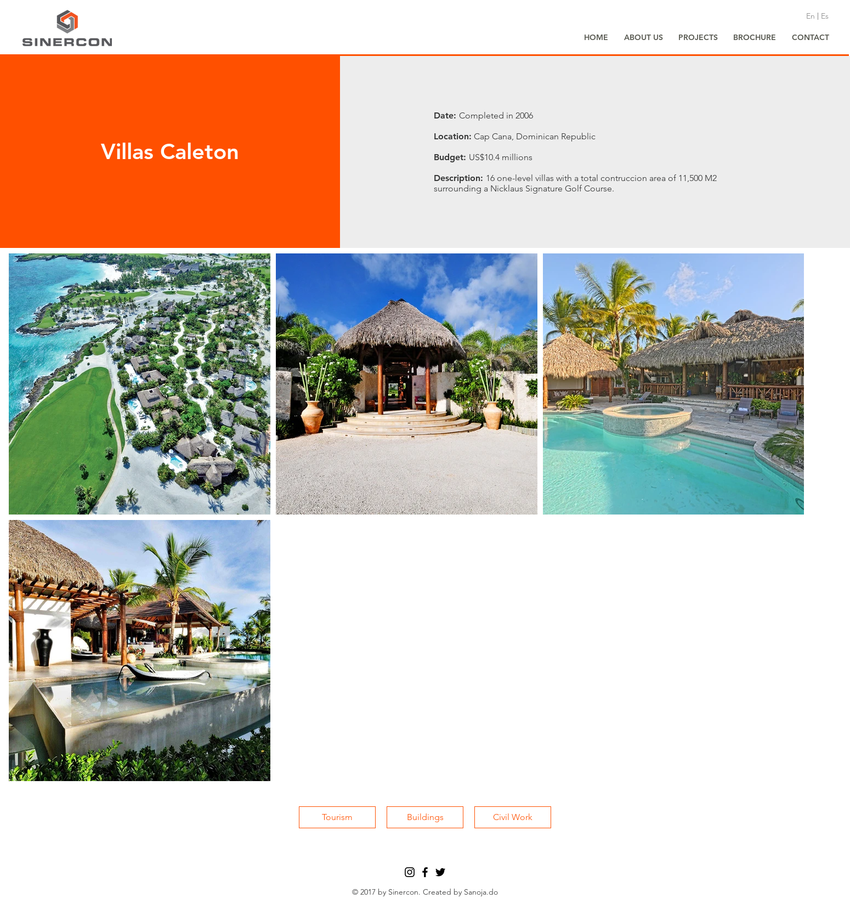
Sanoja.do (481, 892)
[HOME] (596, 38)
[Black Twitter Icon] (440, 872)
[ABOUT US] (643, 38)
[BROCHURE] (754, 38)
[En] (810, 16)
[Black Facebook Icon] (425, 872)
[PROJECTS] (698, 38)
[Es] (825, 16)
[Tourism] (337, 817)
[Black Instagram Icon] (409, 872)
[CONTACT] (810, 38)
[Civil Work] (512, 817)
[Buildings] (425, 817)
